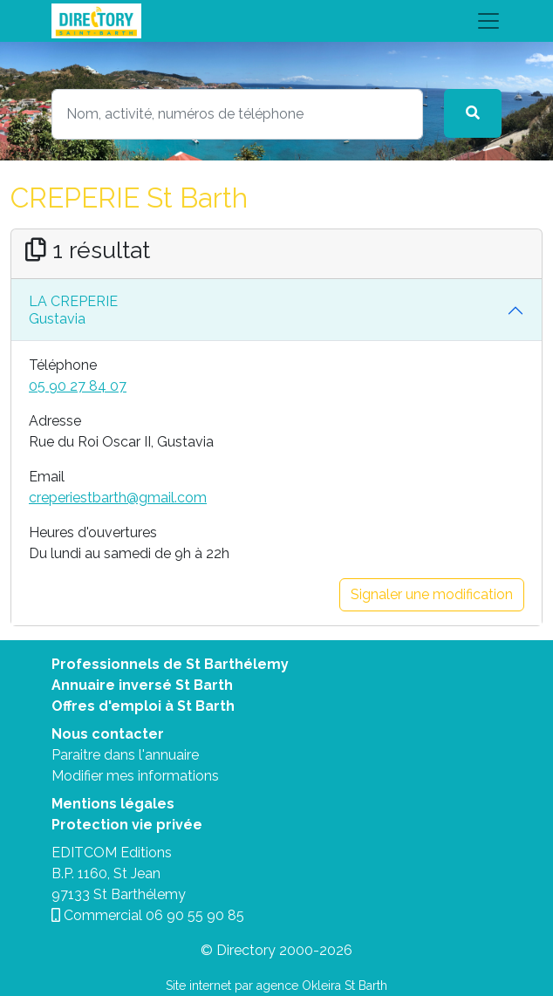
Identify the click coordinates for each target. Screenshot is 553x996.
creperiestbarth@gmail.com (118, 497)
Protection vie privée (126, 824)
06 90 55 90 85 (195, 915)
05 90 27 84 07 (77, 386)
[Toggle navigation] (276, 20)
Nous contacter (107, 734)
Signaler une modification (432, 594)
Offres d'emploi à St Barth (143, 706)
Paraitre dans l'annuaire (125, 755)
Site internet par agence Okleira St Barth (276, 986)
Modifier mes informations (135, 775)
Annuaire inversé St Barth (142, 685)
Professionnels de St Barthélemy (170, 664)
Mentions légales (112, 803)
